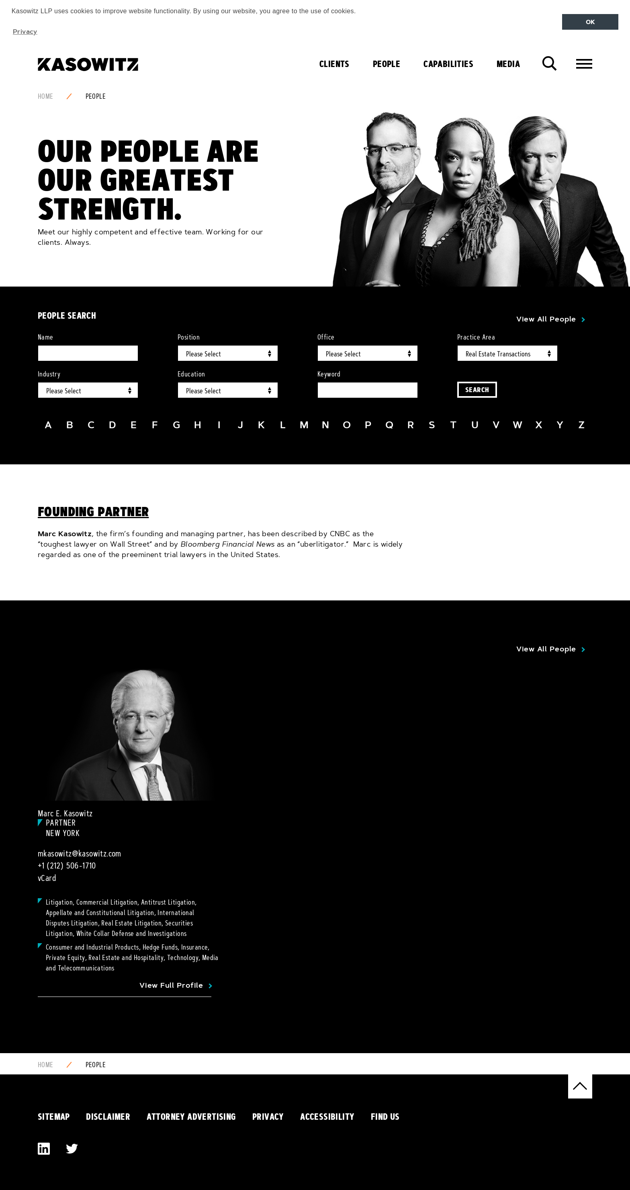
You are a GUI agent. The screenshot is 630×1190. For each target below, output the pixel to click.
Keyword (329, 374)
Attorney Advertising (191, 1116)
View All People (546, 319)
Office (325, 337)
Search (477, 389)
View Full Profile (171, 985)
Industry (49, 374)
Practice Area (476, 337)
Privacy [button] (25, 31)
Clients (334, 63)
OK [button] (590, 22)
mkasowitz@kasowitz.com (79, 853)
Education (191, 374)
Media (508, 63)
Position (189, 337)
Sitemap (54, 1116)
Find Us (385, 1116)
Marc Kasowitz (65, 533)
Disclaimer (108, 1116)
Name (45, 337)
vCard (47, 878)
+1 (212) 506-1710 (67, 865)
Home (45, 96)
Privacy (268, 1116)
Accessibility (327, 1116)
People (386, 63)
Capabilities (448, 63)
